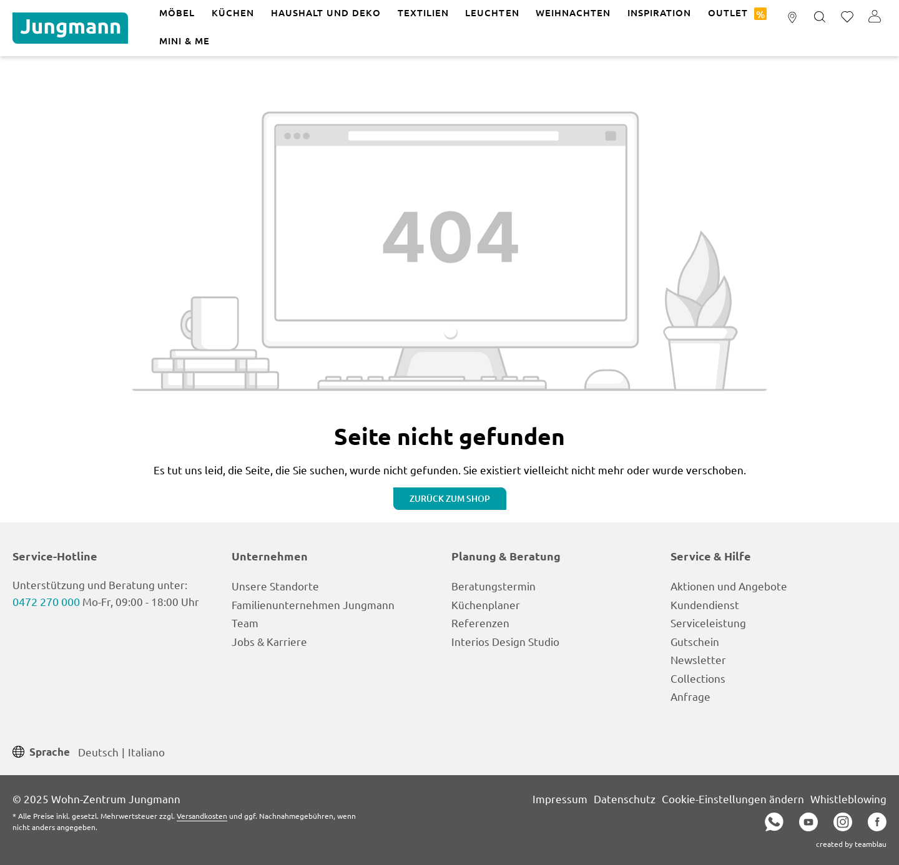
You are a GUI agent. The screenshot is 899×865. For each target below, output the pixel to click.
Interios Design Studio (505, 641)
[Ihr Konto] (874, 17)
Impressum (560, 798)
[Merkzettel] (847, 17)
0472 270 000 (46, 601)
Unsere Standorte (275, 585)
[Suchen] (819, 17)
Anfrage (690, 696)
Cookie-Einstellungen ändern (733, 798)
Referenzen (480, 622)
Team (245, 622)
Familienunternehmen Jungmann (313, 604)
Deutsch (98, 751)
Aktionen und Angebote (729, 585)
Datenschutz (625, 798)
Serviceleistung (708, 622)
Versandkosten (202, 816)
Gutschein (695, 641)
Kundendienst (705, 604)
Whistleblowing (848, 798)
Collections (698, 678)
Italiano (146, 751)
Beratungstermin (493, 585)
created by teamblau (851, 844)
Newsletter (698, 659)
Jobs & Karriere (269, 641)
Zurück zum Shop (450, 498)
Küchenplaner (485, 604)
